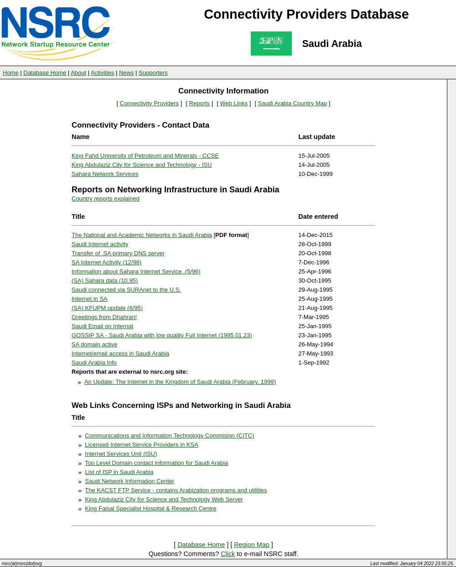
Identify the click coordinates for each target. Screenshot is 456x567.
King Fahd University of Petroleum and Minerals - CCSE (145, 155)
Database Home (44, 72)
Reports (199, 103)
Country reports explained (106, 198)
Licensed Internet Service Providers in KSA (141, 444)
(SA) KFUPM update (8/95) (107, 307)
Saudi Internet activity (100, 244)
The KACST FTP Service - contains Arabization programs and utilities (176, 490)
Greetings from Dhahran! (104, 317)
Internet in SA (90, 298)
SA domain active (94, 344)
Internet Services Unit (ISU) (121, 453)
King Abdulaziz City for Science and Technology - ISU (142, 164)
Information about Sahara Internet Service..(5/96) (136, 271)
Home (11, 72)
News (126, 72)
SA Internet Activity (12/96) (106, 262)
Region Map (251, 544)
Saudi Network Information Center (129, 481)
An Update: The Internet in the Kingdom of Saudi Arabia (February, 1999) (180, 381)
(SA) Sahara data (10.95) (105, 280)
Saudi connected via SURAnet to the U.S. (126, 289)
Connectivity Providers (149, 103)
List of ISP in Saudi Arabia (119, 472)
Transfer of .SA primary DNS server (118, 253)
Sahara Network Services (105, 173)
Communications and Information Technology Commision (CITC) (169, 435)
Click (228, 553)
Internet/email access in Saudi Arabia (120, 353)
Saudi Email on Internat (102, 326)
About (78, 72)
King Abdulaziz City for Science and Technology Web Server (164, 499)
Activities (102, 72)
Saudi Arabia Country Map (292, 103)
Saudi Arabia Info (94, 362)
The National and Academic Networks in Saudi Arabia (142, 235)
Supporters (153, 72)
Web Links (234, 103)
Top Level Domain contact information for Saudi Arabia (156, 462)
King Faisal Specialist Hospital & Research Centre (150, 508)
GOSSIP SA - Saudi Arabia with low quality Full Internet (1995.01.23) (162, 335)
